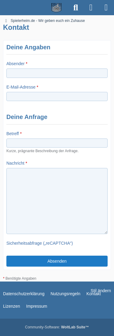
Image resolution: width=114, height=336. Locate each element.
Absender (15, 63)
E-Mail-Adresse (21, 87)
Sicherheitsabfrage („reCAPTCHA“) (39, 243)
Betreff (12, 133)
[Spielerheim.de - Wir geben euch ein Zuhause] (34, 8)
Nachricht (15, 163)
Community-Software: (57, 327)
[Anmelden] (91, 7)
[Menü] (106, 8)
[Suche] (76, 8)
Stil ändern (101, 290)
